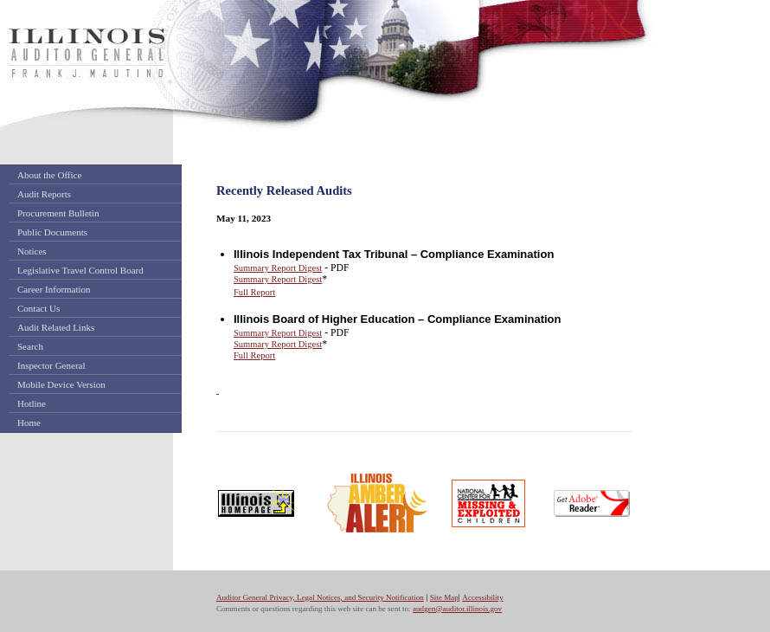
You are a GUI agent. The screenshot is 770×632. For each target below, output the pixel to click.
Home (29, 422)
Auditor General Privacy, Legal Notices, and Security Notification (320, 597)
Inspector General (51, 365)
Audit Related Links (55, 327)
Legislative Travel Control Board (80, 270)
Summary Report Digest (278, 268)
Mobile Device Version (61, 384)
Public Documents (52, 232)
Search (30, 346)
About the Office (49, 175)
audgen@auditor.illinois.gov (457, 608)
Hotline (31, 403)
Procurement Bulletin (58, 213)
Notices (32, 251)
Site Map (444, 597)
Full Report (254, 292)
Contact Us (38, 308)
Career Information (54, 289)
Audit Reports (44, 194)
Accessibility (482, 597)
